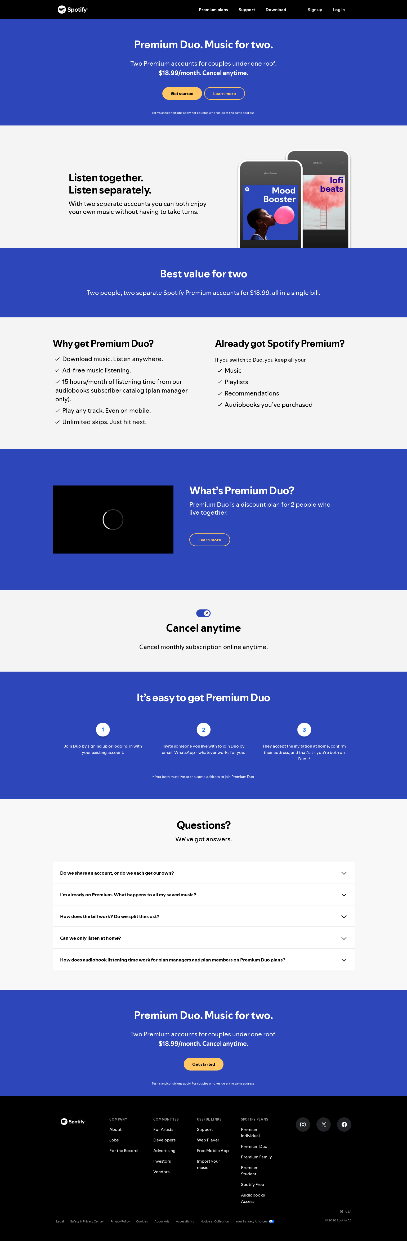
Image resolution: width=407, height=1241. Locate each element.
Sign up (315, 9)
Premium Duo (254, 1146)
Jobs (114, 1140)
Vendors (161, 1172)
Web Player (208, 1140)
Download (276, 9)
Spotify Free (252, 1184)
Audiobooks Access (253, 1198)
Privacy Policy (120, 1221)
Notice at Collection (214, 1221)
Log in (339, 9)
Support (247, 9)
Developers (164, 1140)
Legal (60, 1221)
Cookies (142, 1221)
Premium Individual (250, 1132)
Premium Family (256, 1157)
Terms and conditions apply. (171, 112)
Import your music (208, 1164)
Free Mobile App (213, 1150)
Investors (162, 1161)
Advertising (164, 1150)
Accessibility (185, 1221)
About (115, 1129)
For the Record (123, 1150)
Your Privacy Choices (251, 1221)
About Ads (161, 1221)
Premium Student (249, 1170)
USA (345, 1211)
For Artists (163, 1129)
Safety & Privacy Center (87, 1221)
